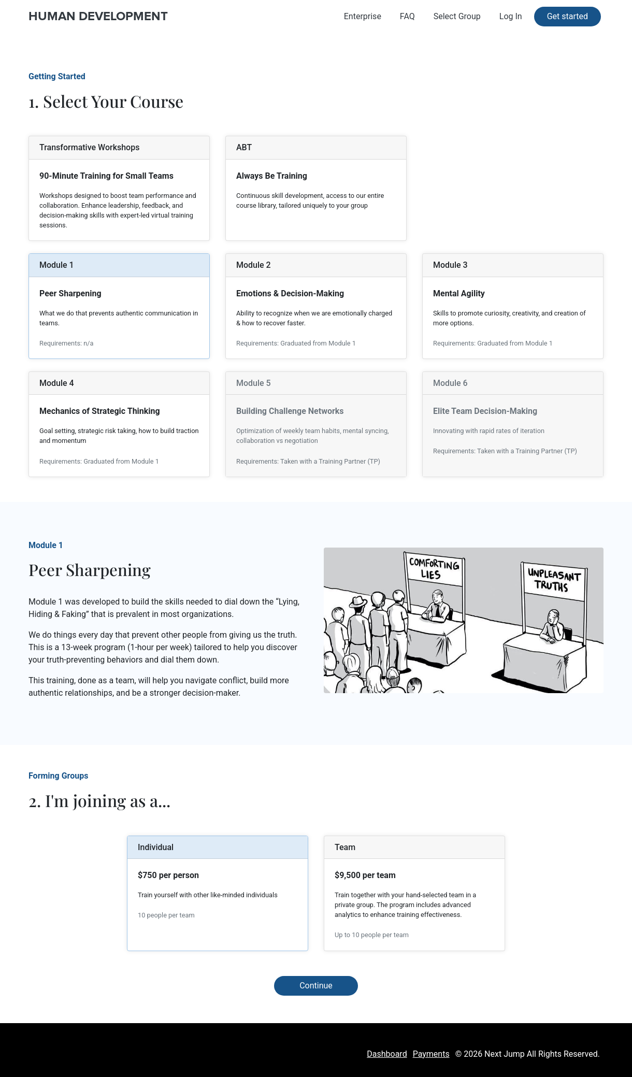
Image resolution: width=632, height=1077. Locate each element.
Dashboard (387, 1054)
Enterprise (362, 16)
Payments (431, 1054)
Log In (510, 16)
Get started (567, 16)
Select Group (457, 16)
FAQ (407, 16)
